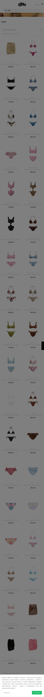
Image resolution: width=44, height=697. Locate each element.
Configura (6, 692)
